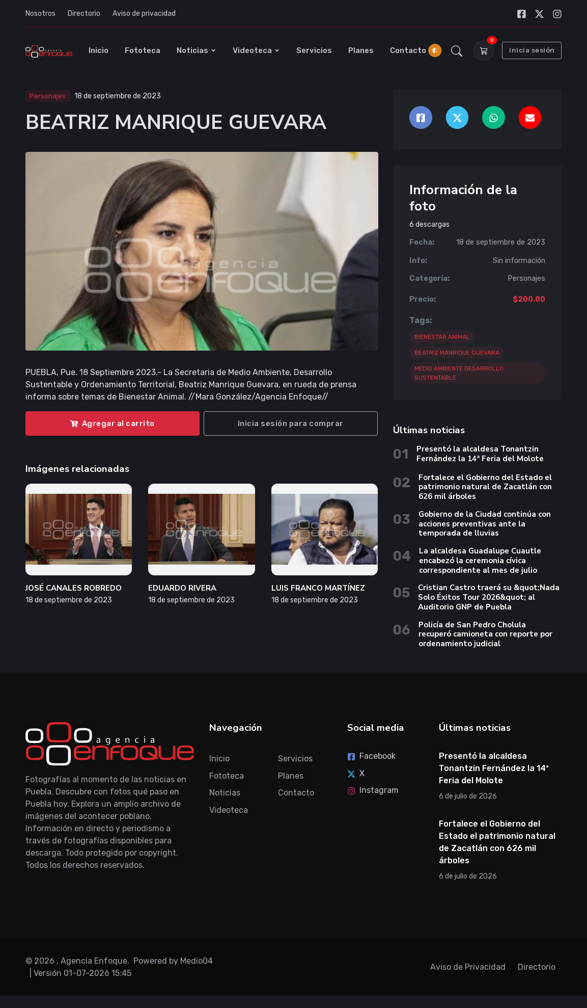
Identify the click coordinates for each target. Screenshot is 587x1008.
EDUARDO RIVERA (182, 588)
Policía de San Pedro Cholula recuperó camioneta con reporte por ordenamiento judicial (485, 634)
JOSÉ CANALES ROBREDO (73, 588)
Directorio (84, 13)
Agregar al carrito (112, 423)
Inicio (98, 50)
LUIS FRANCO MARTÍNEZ (318, 588)
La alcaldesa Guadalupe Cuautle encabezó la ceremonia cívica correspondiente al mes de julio (480, 560)
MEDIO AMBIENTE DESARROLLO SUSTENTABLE (459, 373)
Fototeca (142, 50)
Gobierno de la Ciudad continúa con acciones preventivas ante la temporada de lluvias (484, 524)
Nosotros (40, 13)
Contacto (408, 50)
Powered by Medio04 (173, 961)
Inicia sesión (532, 50)
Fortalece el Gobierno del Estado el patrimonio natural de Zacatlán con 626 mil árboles (485, 487)
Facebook (371, 756)
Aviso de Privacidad (468, 967)
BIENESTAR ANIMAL (442, 336)
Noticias (196, 50)
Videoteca (256, 50)
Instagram (373, 790)
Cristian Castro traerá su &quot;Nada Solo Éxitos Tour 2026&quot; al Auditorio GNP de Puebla (489, 597)
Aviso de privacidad (144, 13)
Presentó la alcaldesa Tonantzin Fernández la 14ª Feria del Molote (480, 454)
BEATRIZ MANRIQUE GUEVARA (456, 352)
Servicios (314, 50)
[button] (456, 50)
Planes (361, 50)
